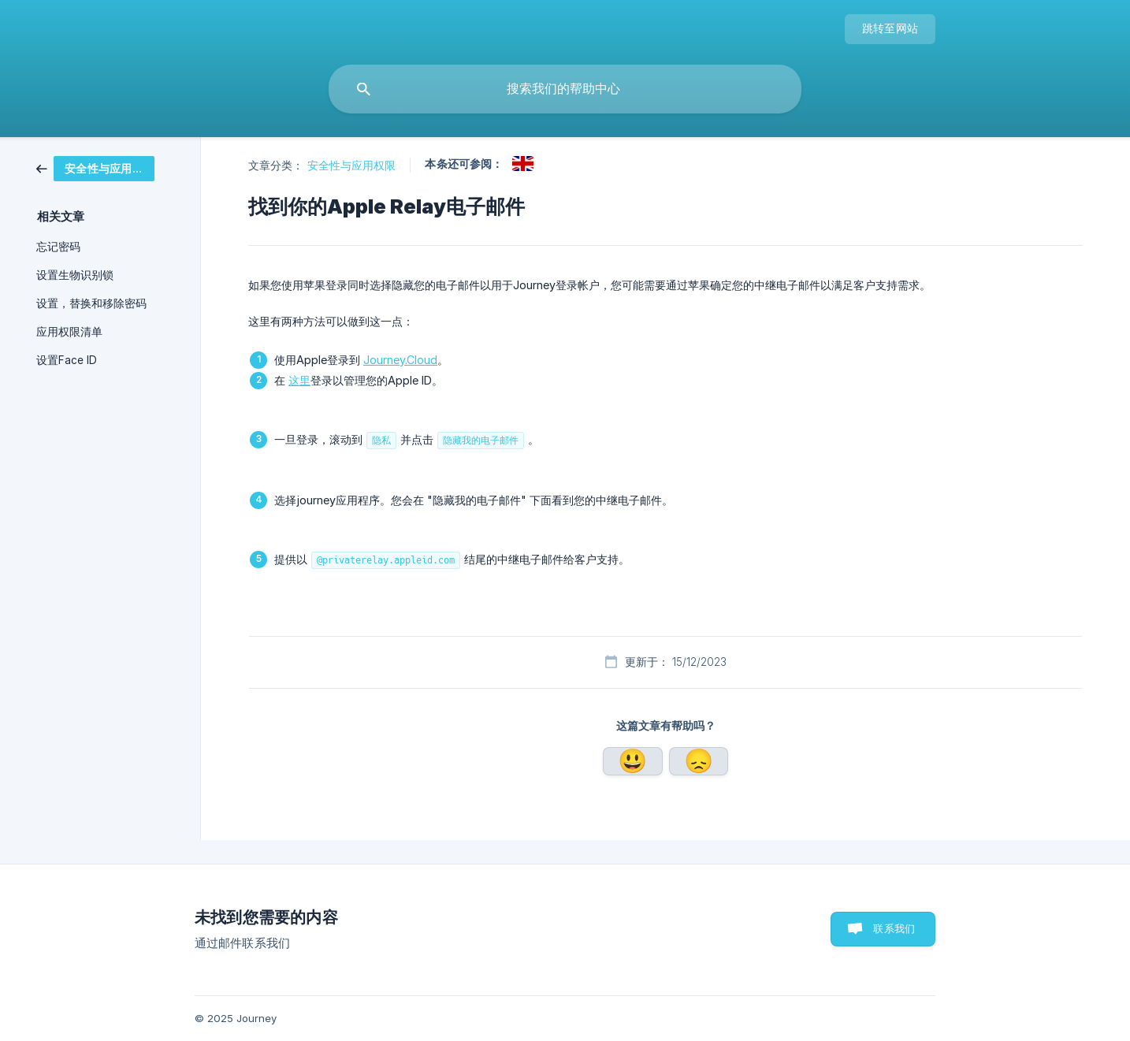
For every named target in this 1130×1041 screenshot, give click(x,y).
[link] (107, 168)
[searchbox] (565, 89)
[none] (890, 29)
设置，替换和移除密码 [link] (91, 303)
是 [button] (632, 761)
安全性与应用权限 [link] (351, 165)
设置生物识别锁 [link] (74, 275)
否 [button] (698, 761)
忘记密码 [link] (58, 246)
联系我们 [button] (894, 928)
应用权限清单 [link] (69, 331)
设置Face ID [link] (66, 360)
